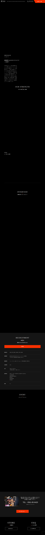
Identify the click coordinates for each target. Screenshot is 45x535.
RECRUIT (24, 1)
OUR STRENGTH (9, 1)
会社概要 (5, 525)
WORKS (17, 1)
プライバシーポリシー (9, 525)
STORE (19, 1)
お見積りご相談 (39, 1)
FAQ (20, 1)
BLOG (22, 1)
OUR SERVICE (13, 1)
